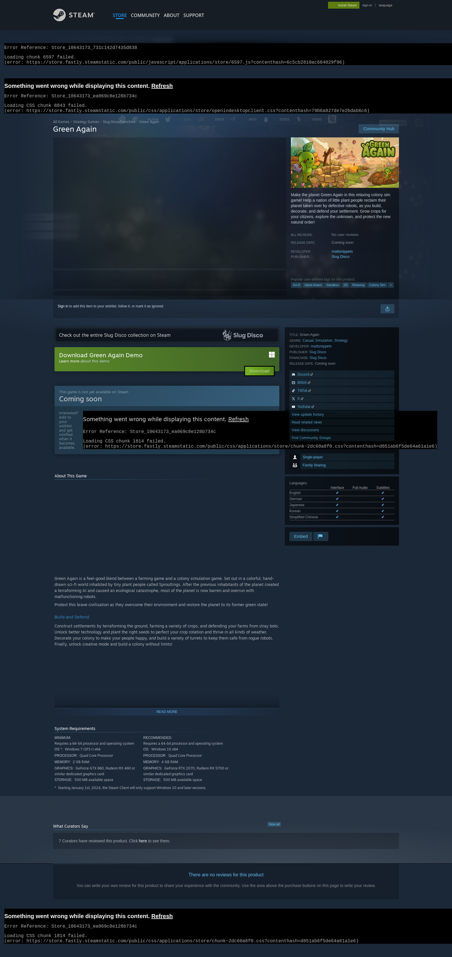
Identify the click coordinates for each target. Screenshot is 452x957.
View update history (308, 500)
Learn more (69, 368)
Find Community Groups (311, 523)
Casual (308, 425)
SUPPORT (193, 15)
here (143, 850)
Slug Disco (340, 263)
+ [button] (391, 292)
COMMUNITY (145, 15)
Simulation (323, 425)
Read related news (307, 507)
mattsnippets (342, 258)
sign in (367, 5)
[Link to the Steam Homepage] (78, 19)
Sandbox (332, 292)
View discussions (305, 515)
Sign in (63, 313)
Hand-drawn (313, 292)
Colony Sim (377, 292)
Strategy (341, 425)
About (171, 15)
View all (274, 834)
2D (346, 292)
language (385, 5)
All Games (61, 128)
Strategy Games (86, 128)
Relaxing (358, 292)
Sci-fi (296, 292)
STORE (120, 15)
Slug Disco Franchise (119, 128)
